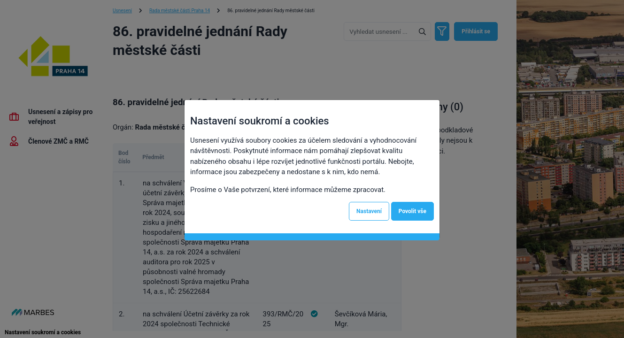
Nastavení (369, 211)
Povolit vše (412, 211)
